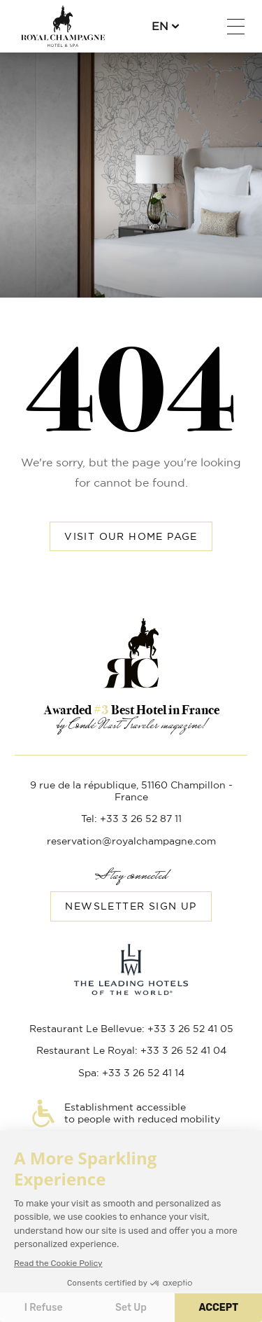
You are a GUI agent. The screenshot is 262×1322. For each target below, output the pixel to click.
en (160, 26)
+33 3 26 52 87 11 (201, 26)
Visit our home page (131, 537)
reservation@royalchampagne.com (131, 842)
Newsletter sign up (130, 907)
